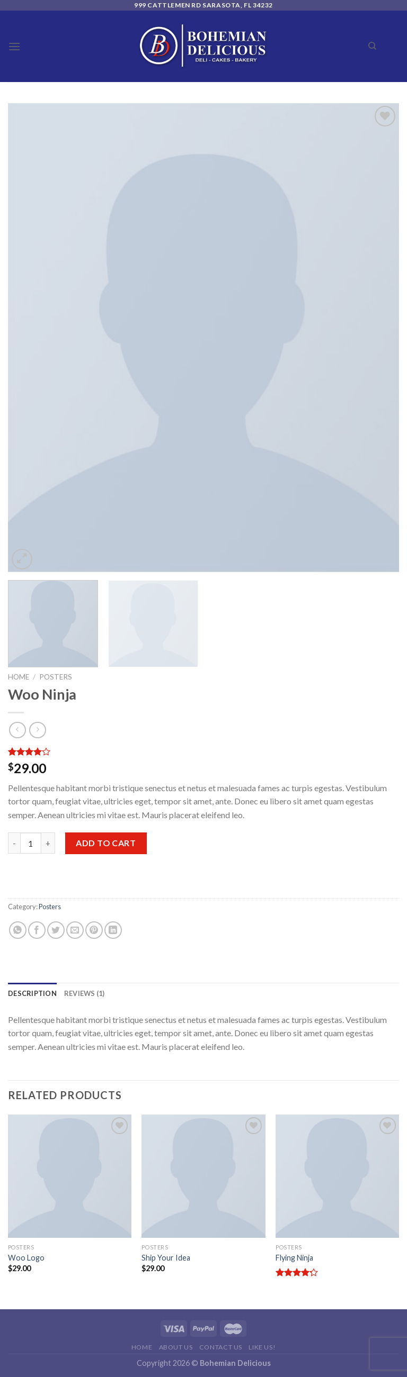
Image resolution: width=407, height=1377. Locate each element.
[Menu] (14, 46)
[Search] (372, 46)
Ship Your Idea (165, 1257)
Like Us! (262, 1347)
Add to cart (106, 843)
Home (18, 677)
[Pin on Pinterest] (94, 930)
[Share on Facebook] (37, 930)
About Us (176, 1347)
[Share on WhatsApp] (17, 930)
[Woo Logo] (69, 1176)
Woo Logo (26, 1257)
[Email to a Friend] (75, 930)
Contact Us (220, 1347)
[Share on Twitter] (56, 930)
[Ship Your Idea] (203, 1176)
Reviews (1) (84, 993)
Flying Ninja (294, 1257)
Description (32, 993)
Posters (55, 677)
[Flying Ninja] (337, 1176)
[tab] (32, 993)
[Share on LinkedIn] (113, 930)
